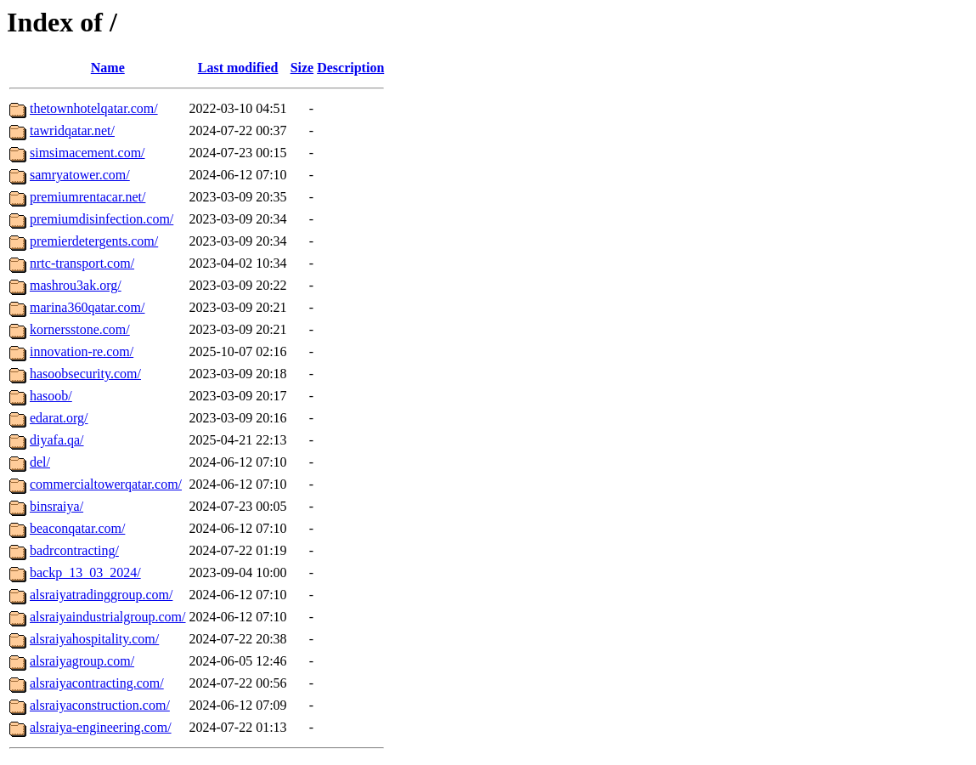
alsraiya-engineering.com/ (101, 727)
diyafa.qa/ (57, 440)
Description (350, 67)
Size (302, 67)
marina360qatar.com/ (87, 307)
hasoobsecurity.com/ (85, 373)
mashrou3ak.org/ (75, 285)
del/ (40, 462)
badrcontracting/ (74, 550)
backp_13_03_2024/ (85, 572)
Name (108, 67)
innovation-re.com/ (81, 351)
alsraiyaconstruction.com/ (100, 705)
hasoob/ (51, 395)
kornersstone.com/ (80, 329)
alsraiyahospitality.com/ (94, 639)
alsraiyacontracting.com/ (97, 683)
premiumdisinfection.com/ (101, 219)
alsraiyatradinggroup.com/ (101, 594)
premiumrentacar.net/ (87, 197)
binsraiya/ (56, 506)
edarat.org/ (59, 418)
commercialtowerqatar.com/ (106, 484)
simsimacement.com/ (87, 152)
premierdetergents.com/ (94, 241)
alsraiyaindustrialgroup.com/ (108, 616)
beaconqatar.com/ (77, 528)
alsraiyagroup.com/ (82, 661)
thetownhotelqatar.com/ (94, 108)
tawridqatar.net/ (72, 130)
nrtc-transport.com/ (82, 263)
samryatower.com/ (80, 174)
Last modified (238, 67)
